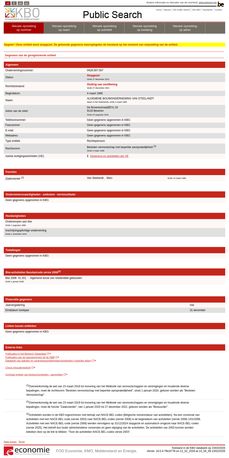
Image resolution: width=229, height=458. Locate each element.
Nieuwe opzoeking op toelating (145, 27)
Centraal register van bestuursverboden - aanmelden (34, 374)
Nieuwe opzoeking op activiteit (104, 27)
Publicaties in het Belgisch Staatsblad (25, 353)
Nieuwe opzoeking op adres (185, 27)
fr (14, 3)
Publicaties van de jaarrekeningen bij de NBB (30, 357)
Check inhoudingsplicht (18, 367)
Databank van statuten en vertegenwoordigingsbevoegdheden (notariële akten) (48, 360)
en (26, 3)
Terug (22, 441)
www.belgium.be (208, 2)
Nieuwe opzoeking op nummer (24, 27)
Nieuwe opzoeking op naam (64, 27)
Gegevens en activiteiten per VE (109, 156)
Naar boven (10, 441)
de (20, 3)
